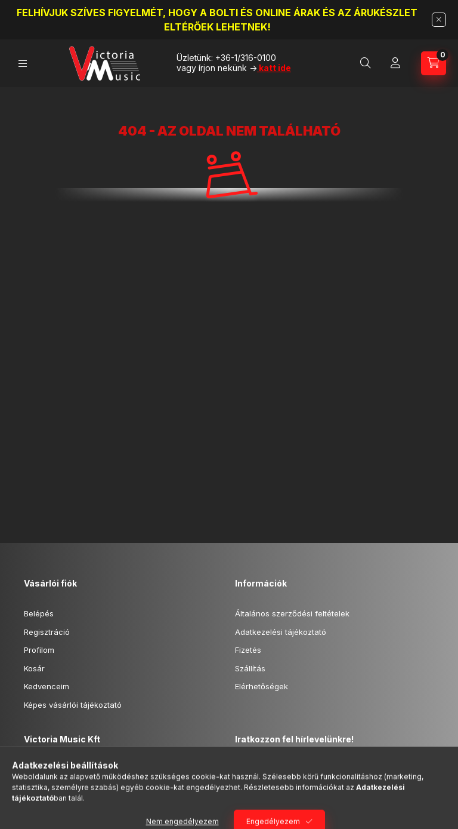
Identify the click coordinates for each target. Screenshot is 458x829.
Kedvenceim (46, 686)
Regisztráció (47, 632)
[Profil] (395, 63)
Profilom (39, 650)
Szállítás (250, 668)
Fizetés (248, 650)
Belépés (39, 613)
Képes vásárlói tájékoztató (73, 705)
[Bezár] (439, 20)
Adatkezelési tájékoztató (280, 632)
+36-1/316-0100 (245, 58)
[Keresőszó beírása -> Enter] (365, 63)
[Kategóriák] (22, 64)
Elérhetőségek (261, 686)
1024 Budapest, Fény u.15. (85, 769)
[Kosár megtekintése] (433, 63)
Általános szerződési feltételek (292, 613)
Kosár (34, 668)
